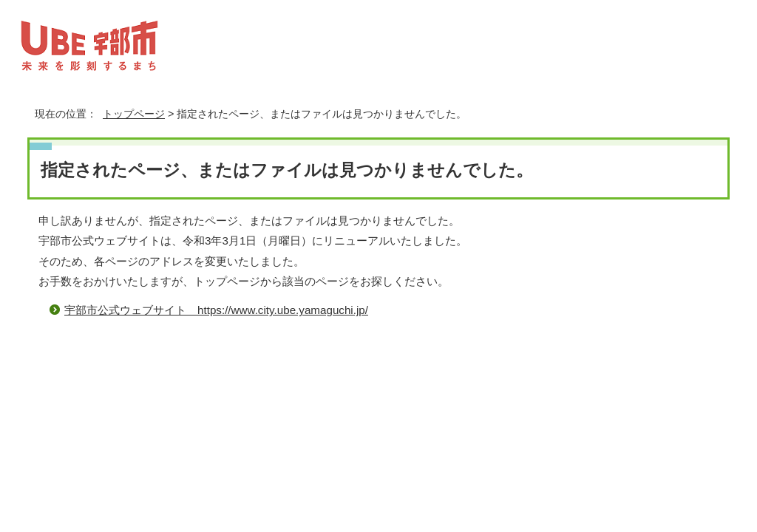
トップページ (134, 114)
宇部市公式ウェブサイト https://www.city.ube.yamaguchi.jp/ (216, 310)
